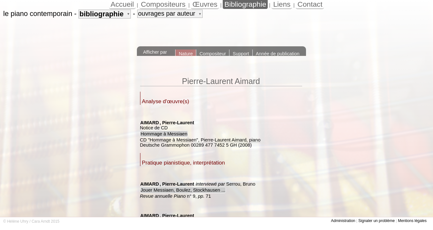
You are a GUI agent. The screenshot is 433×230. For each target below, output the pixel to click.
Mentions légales (412, 220)
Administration (343, 220)
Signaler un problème (376, 220)
